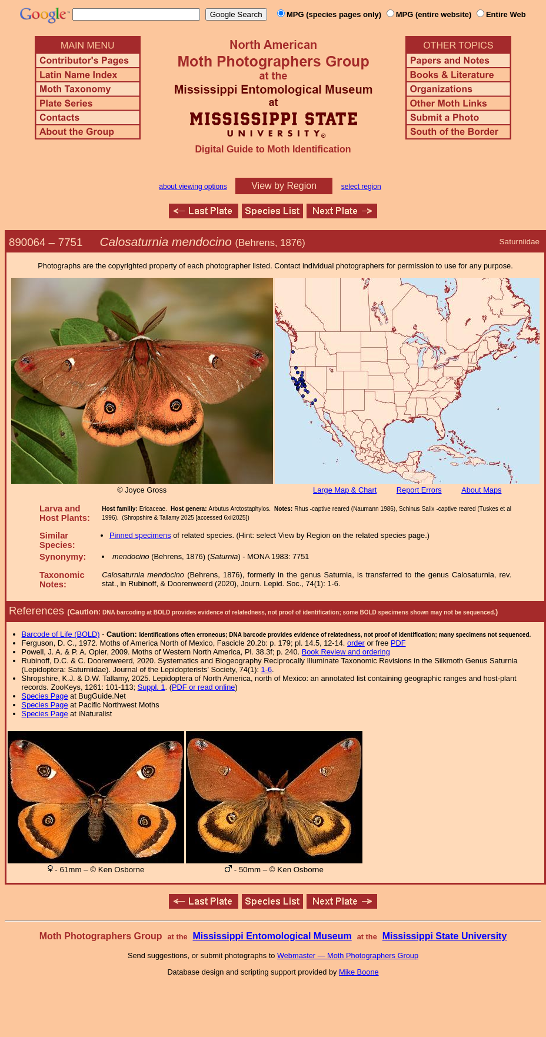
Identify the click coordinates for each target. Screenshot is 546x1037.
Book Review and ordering (346, 651)
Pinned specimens (140, 535)
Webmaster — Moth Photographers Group (347, 955)
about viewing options (193, 186)
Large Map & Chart (345, 490)
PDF (398, 643)
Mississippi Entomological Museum (271, 936)
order (356, 643)
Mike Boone (359, 972)
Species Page (45, 696)
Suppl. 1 (151, 687)
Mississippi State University (444, 936)
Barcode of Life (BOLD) (61, 634)
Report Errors (419, 490)
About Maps (481, 490)
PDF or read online (203, 687)
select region (361, 186)
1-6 (266, 669)
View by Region (284, 186)
